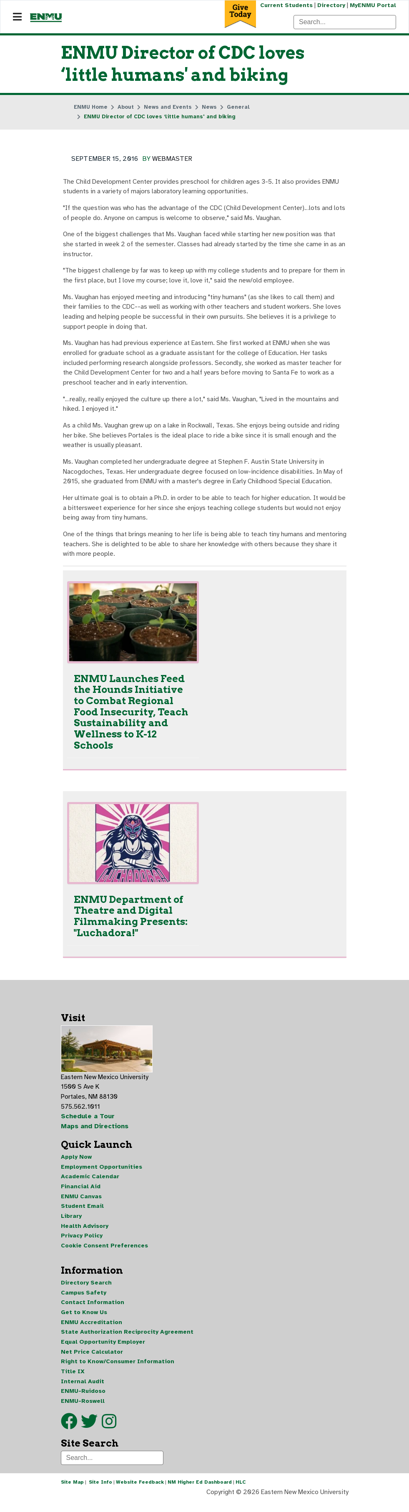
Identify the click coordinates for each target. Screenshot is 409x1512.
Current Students (285, 5)
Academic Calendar (90, 1183)
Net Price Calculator (92, 1361)
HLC (241, 1493)
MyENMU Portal (373, 5)
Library (71, 1223)
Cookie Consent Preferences (104, 1253)
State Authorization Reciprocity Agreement (127, 1341)
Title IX (73, 1381)
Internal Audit (82, 1391)
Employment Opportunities (101, 1173)
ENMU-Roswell (83, 1411)
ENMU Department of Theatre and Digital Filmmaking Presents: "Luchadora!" (130, 921)
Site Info (100, 1493)
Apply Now (76, 1163)
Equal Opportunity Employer (103, 1351)
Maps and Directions (95, 1133)
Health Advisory (84, 1233)
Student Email (82, 1213)
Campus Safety (83, 1301)
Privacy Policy (82, 1243)
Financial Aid (80, 1193)
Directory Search (86, 1291)
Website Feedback (140, 1493)
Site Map (72, 1493)
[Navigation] (17, 17)
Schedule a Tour (88, 1123)
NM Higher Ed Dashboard (200, 1493)
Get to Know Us (84, 1321)
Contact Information (92, 1311)
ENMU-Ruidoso (83, 1401)
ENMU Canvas (81, 1203)
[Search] (345, 22)
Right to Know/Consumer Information (117, 1371)
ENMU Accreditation (91, 1331)
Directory (331, 5)
